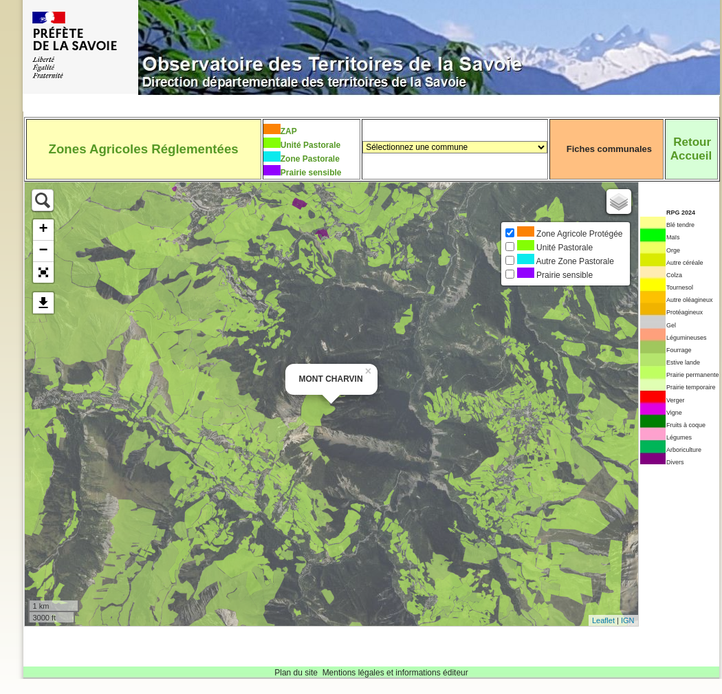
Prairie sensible (311, 172)
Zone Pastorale (310, 159)
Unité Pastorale (310, 145)
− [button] (43, 251)
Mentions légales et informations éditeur (395, 672)
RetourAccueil (691, 148)
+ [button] (43, 229)
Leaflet (603, 620)
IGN (628, 620)
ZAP (289, 131)
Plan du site (296, 672)
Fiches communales (609, 149)
